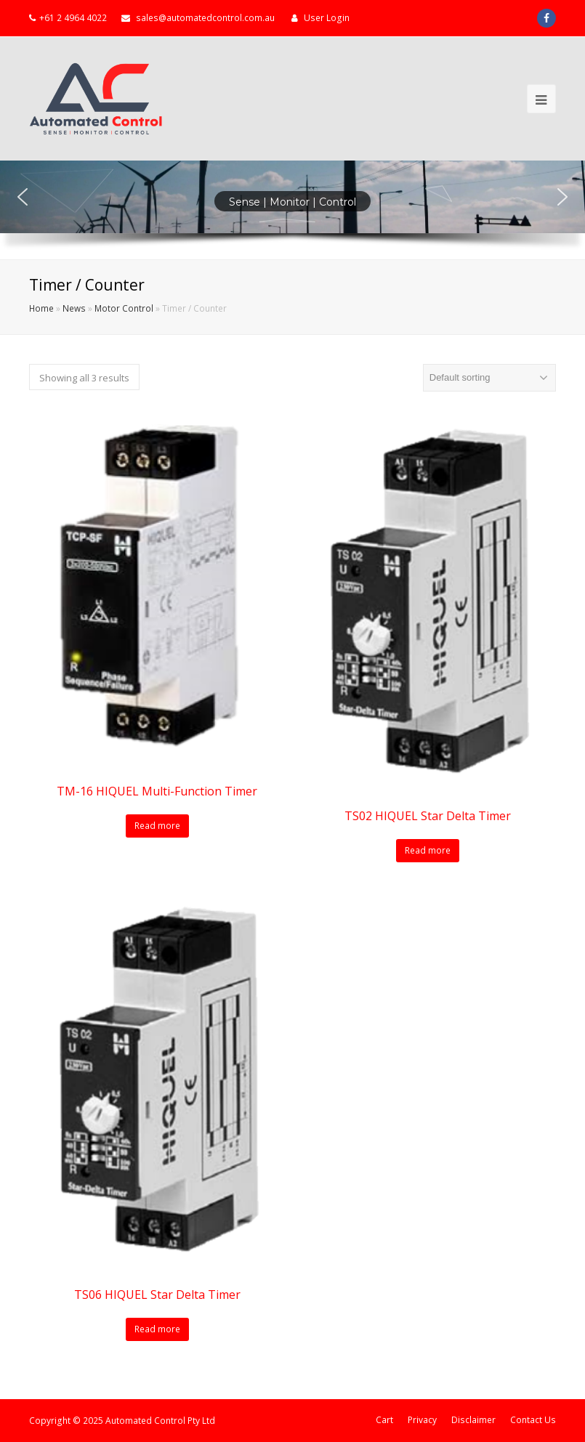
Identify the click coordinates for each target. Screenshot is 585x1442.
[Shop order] (489, 378)
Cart (384, 1420)
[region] (292, 210)
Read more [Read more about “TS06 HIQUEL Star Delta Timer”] (157, 1329)
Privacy (422, 1420)
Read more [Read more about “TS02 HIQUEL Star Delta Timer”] (428, 850)
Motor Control (123, 308)
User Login (327, 18)
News (74, 308)
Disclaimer (473, 1420)
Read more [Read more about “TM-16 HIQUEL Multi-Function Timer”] (157, 825)
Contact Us (533, 1420)
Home (41, 308)
